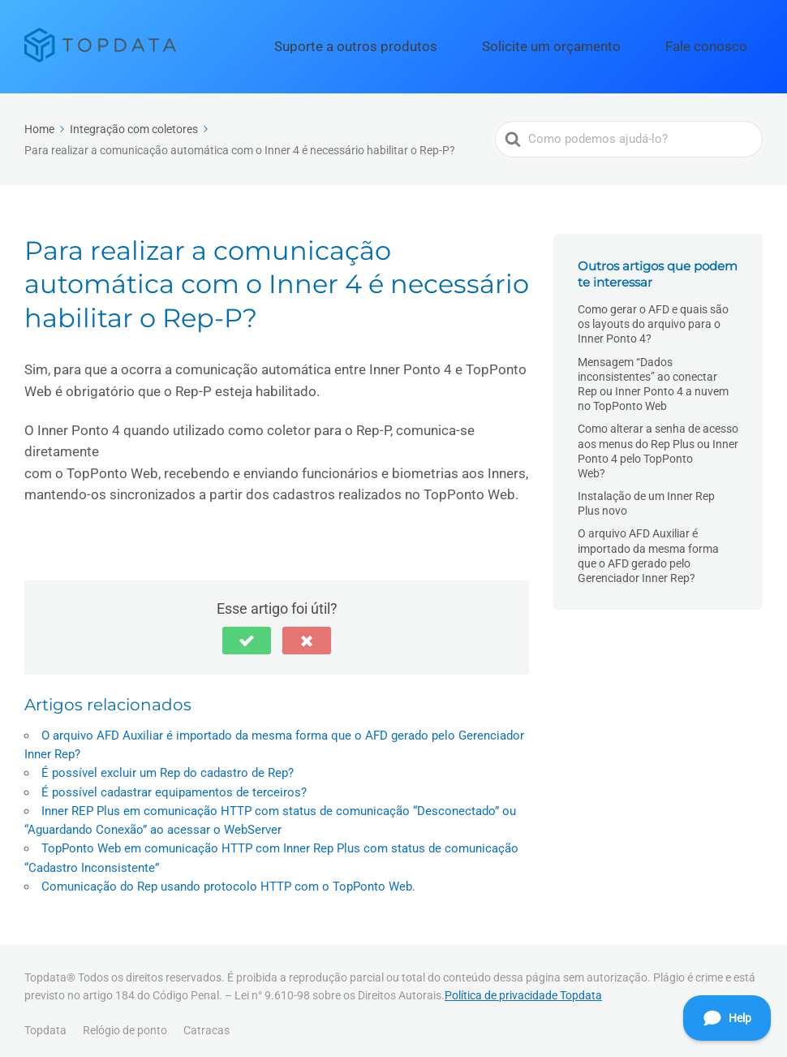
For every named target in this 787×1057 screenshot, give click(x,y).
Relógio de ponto (125, 1022)
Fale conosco (719, 43)
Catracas (206, 1022)
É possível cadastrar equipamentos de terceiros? (174, 785)
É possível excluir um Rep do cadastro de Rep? (167, 766)
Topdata (45, 1022)
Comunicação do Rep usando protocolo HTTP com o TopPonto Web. (228, 879)
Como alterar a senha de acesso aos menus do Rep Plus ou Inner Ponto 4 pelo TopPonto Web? (658, 443)
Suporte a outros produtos (434, 43)
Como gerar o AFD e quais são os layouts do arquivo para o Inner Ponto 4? (653, 317)
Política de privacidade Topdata (523, 987)
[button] (246, 633)
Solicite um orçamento (594, 43)
